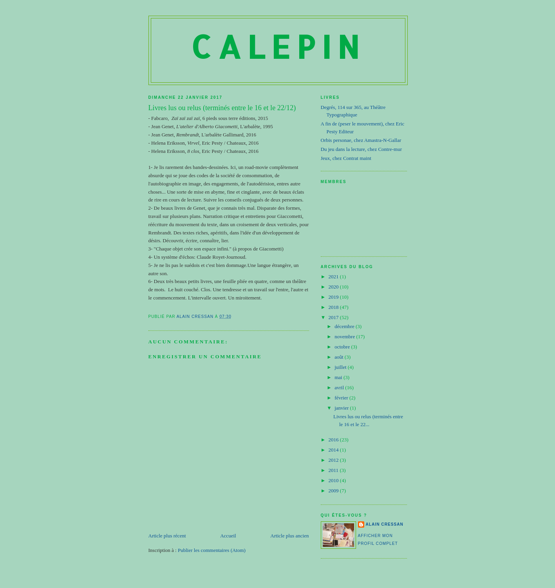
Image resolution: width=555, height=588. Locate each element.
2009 (334, 491)
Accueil (228, 536)
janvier (342, 408)
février (341, 398)
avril (339, 387)
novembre (345, 336)
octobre (342, 347)
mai (338, 377)
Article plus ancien (289, 536)
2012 (334, 460)
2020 (334, 287)
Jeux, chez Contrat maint (346, 158)
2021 (334, 276)
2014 (334, 450)
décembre (345, 326)
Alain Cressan (384, 524)
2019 (334, 297)
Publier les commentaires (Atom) (212, 550)
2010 (334, 480)
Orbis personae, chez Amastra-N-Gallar (361, 140)
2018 (334, 307)
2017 (334, 317)
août (339, 357)
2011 (334, 470)
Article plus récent (167, 536)
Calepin (278, 46)
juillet (341, 367)
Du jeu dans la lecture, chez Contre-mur (361, 149)
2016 (334, 440)
